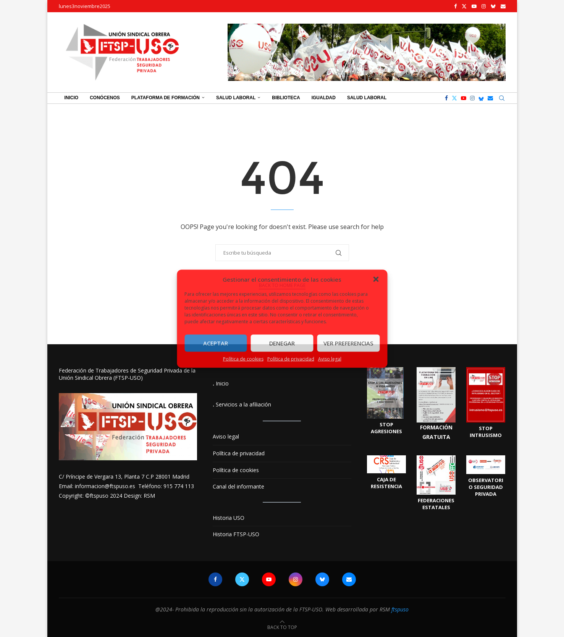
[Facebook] (455, 6)
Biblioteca (286, 97)
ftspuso (400, 609)
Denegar (282, 343)
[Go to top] (282, 627)
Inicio (72, 97)
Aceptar (215, 343)
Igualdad (324, 97)
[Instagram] (484, 6)
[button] (376, 279)
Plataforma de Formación (165, 97)
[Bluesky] (493, 6)
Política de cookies (243, 358)
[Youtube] (474, 6)
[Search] (502, 98)
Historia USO (228, 517)
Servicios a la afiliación (243, 404)
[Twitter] (464, 6)
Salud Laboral (235, 97)
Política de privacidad (290, 358)
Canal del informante (238, 486)
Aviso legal (329, 358)
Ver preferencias (348, 343)
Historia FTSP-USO (236, 534)
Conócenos (105, 97)
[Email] (503, 6)
